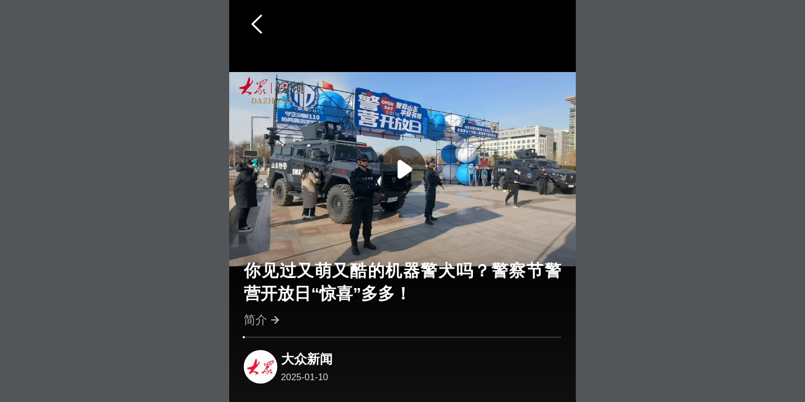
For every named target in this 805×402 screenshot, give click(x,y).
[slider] (244, 337)
